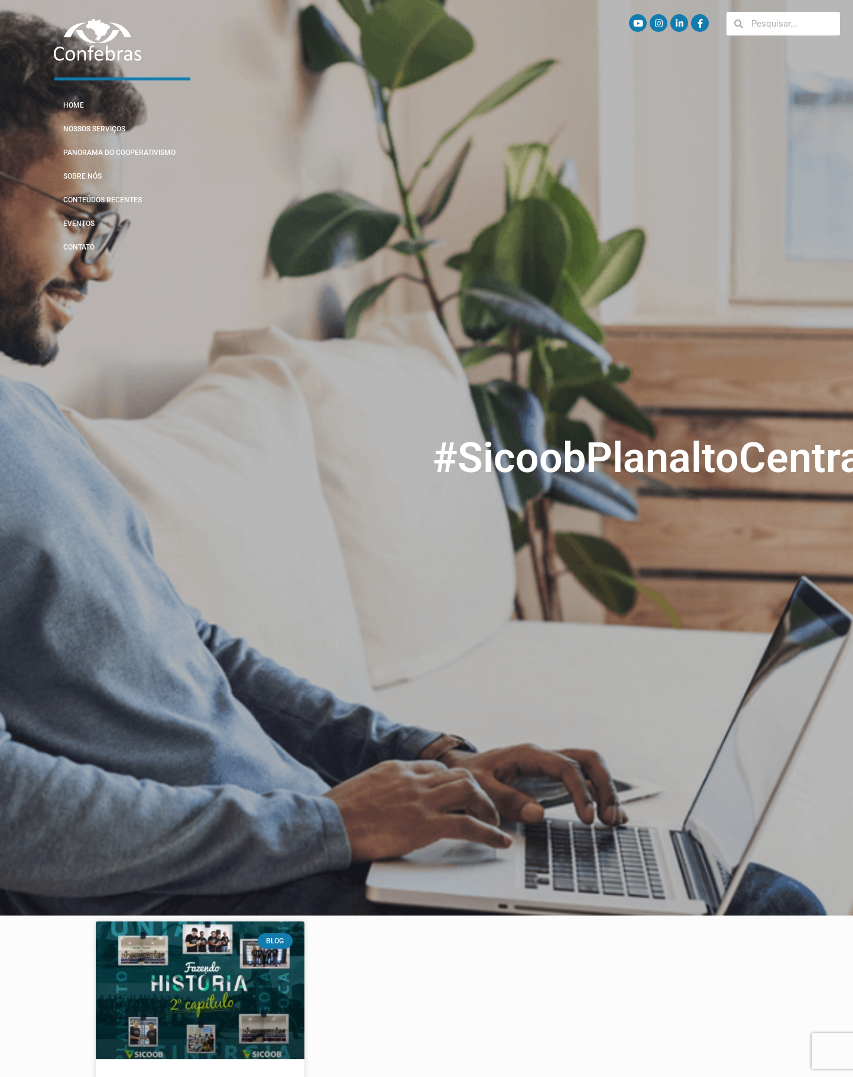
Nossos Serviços (94, 129)
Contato (79, 247)
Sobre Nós (82, 176)
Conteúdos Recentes (102, 200)
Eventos (79, 223)
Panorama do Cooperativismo (119, 152)
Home (73, 105)
